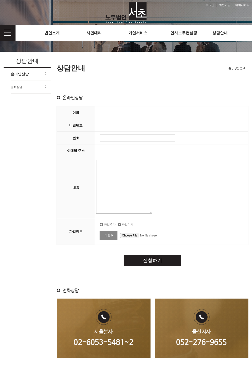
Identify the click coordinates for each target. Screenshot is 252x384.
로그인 (210, 5)
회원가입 (225, 5)
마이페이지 (242, 5)
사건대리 (94, 33)
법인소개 (52, 33)
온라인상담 (20, 74)
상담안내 (220, 33)
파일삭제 (125, 224)
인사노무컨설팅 (183, 33)
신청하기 (152, 260)
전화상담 (16, 87)
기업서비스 (137, 33)
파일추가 (107, 224)
